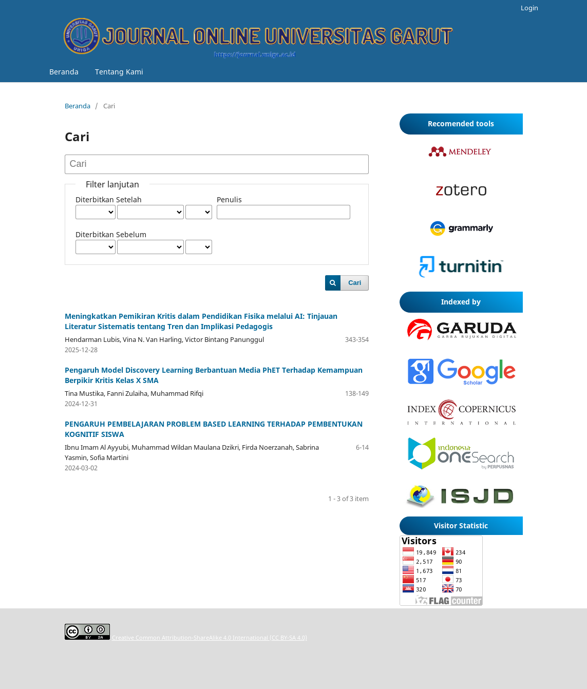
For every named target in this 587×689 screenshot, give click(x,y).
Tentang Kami (119, 71)
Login (529, 7)
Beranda (64, 71)
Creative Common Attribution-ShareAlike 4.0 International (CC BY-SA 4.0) (209, 637)
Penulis (229, 199)
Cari (354, 282)
